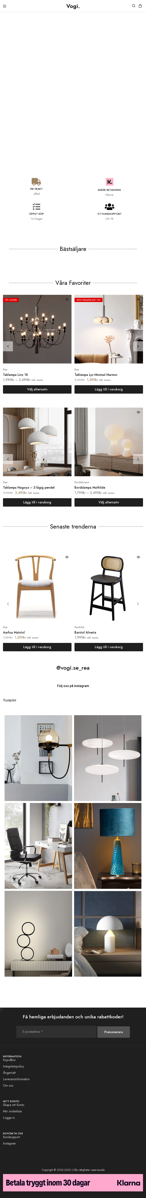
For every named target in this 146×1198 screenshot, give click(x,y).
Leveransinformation (16, 1079)
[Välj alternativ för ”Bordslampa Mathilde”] (108, 502)
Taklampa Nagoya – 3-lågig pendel (29, 487)
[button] (108, 389)
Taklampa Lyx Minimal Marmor (96, 374)
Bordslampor (81, 482)
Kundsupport (11, 1137)
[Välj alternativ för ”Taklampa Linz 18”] (37, 389)
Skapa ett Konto (13, 1105)
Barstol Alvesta (85, 632)
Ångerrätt (9, 1072)
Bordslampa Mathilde (89, 487)
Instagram (9, 1143)
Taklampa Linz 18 (15, 374)
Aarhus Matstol (14, 632)
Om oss (8, 1085)
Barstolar (79, 627)
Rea (5, 369)
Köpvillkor (9, 1060)
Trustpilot (9, 700)
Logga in (9, 1117)
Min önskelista (12, 1111)
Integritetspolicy (13, 1066)
